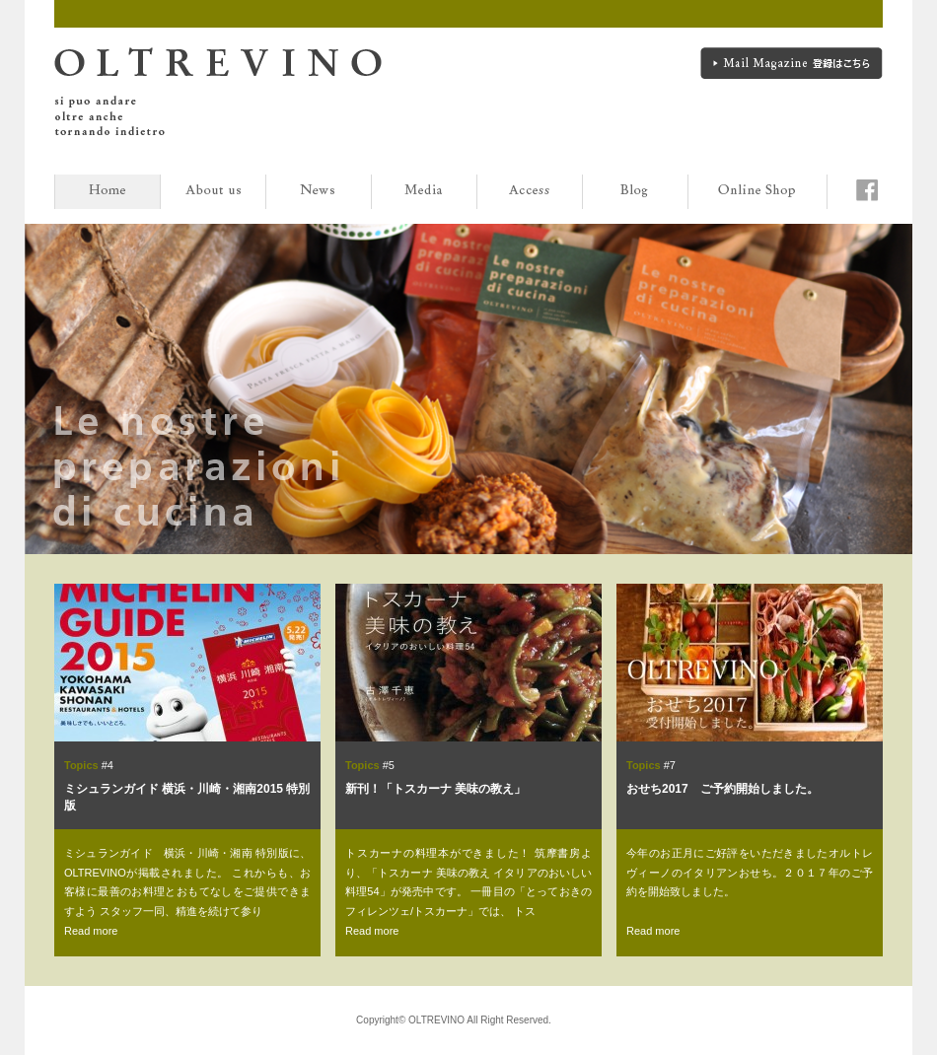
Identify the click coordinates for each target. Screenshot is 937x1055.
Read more (90, 931)
